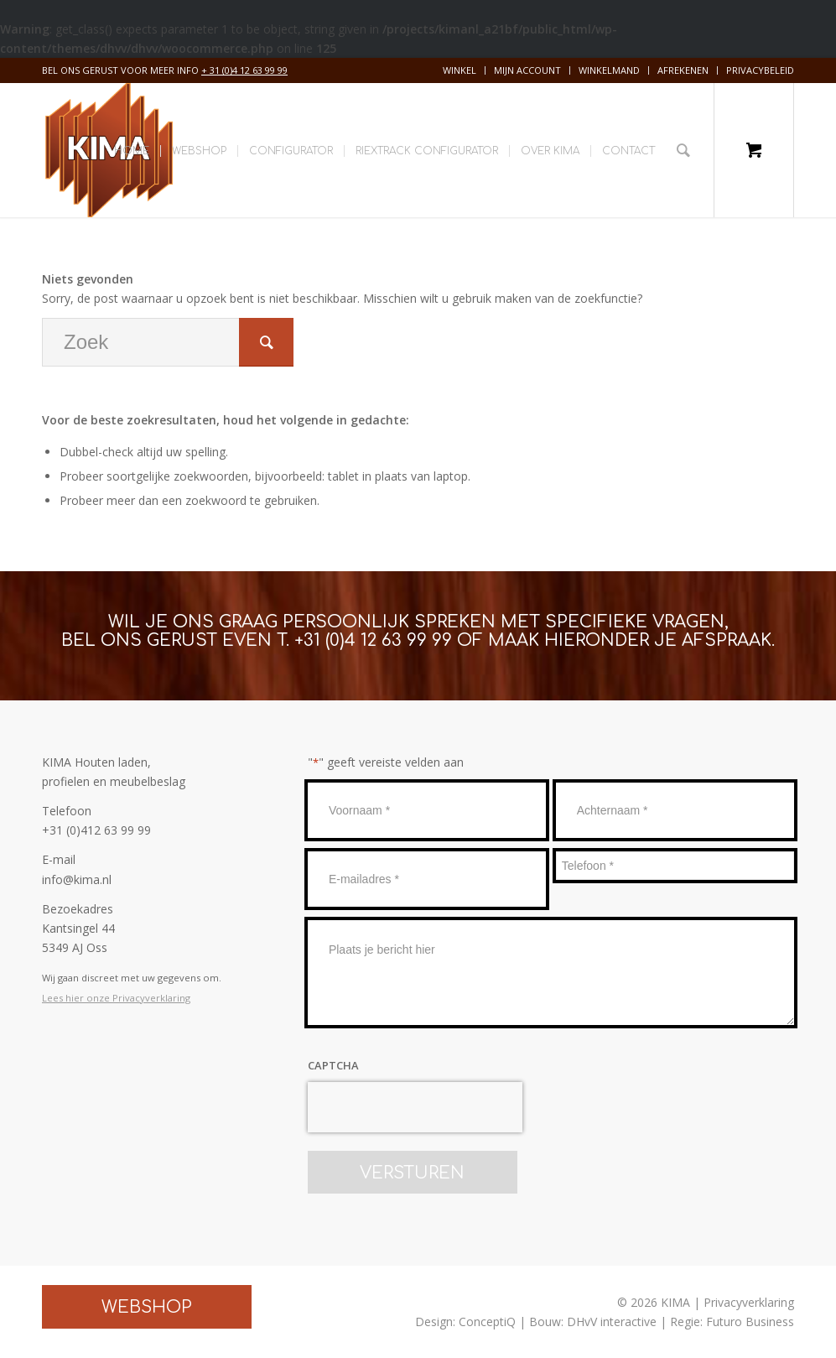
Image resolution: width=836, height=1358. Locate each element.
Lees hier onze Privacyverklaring (116, 997)
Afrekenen (683, 70)
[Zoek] (683, 150)
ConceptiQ (487, 1321)
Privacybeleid (760, 70)
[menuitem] (460, 70)
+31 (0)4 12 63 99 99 (373, 640)
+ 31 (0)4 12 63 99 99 (244, 70)
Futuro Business (750, 1321)
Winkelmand (609, 70)
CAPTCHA (333, 1065)
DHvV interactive (612, 1321)
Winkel (459, 70)
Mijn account (527, 70)
